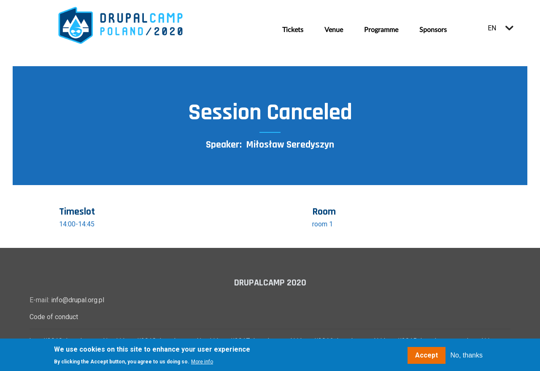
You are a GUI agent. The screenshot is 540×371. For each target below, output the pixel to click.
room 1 (322, 224)
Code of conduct (54, 317)
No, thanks (467, 355)
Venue (333, 30)
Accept (426, 356)
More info (202, 362)
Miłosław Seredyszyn (290, 144)
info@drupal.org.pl (77, 300)
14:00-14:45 (76, 224)
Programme (381, 30)
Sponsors (433, 30)
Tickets (292, 30)
